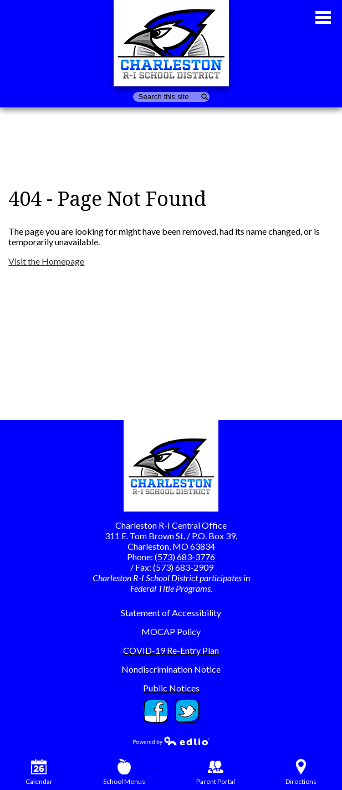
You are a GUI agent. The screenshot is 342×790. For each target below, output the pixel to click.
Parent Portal (215, 772)
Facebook (156, 711)
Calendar (39, 772)
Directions (301, 772)
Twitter (187, 711)
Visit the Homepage (46, 261)
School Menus (124, 772)
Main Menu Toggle (323, 17)
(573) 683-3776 (185, 556)
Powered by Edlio (171, 740)
